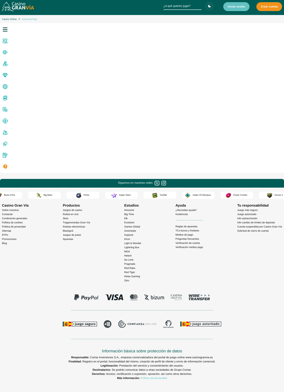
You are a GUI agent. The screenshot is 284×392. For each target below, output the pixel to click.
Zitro (126, 280)
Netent (128, 255)
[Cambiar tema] (209, 6)
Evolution (129, 222)
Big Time (129, 214)
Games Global (132, 226)
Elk (126, 218)
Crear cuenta (269, 6)
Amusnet (129, 210)
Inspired (128, 235)
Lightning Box (131, 247)
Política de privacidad (154, 378)
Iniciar (236, 6)
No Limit (128, 259)
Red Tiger (129, 272)
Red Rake (129, 268)
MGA (127, 251)
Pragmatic (129, 264)
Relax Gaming (132, 276)
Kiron (127, 239)
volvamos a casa (192, 141)
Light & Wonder (132, 243)
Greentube (130, 230)
